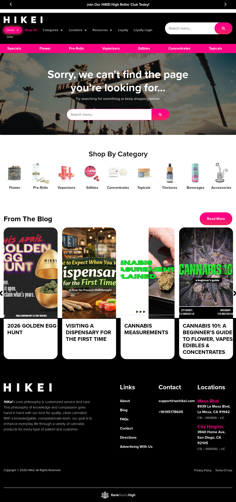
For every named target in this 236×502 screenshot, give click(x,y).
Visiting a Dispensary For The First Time (88, 332)
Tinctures (169, 187)
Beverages (195, 187)
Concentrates (118, 187)
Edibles (92, 187)
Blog (123, 410)
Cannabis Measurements (146, 329)
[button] (10, 4)
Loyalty (123, 29)
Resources (102, 30)
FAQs (124, 419)
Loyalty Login (143, 29)
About (125, 400)
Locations (78, 30)
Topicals (144, 187)
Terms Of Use (223, 470)
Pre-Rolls (40, 187)
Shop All (31, 29)
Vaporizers (66, 187)
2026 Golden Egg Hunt (31, 329)
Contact (126, 428)
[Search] (223, 28)
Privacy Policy (203, 470)
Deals (12, 30)
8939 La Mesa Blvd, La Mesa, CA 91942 (213, 409)
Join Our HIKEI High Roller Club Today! (118, 4)
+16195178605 (171, 411)
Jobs (9, 36)
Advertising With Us (136, 446)
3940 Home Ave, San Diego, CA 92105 (211, 437)
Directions (128, 437)
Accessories (221, 187)
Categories (53, 30)
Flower (14, 187)
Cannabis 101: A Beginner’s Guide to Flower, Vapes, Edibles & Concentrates (208, 339)
